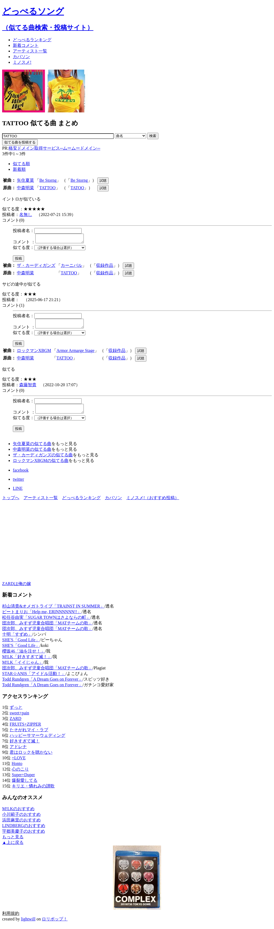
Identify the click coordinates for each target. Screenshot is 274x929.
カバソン (21, 56)
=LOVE (19, 762)
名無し (25, 214)
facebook (21, 475)
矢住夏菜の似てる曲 (32, 448)
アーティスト (30, 51)
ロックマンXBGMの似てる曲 (40, 465)
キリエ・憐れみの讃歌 (33, 790)
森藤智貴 (27, 388)
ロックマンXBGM (34, 353)
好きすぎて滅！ (25, 746)
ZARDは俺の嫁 (16, 588)
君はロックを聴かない (31, 757)
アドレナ (18, 751)
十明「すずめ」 (17, 639)
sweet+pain (19, 717)
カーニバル (71, 267)
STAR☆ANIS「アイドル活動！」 (34, 678)
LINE (17, 493)
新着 (26, 45)
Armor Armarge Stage (75, 353)
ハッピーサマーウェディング (37, 740)
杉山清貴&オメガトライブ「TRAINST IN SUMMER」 (53, 611)
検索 (152, 136)
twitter (18, 484)
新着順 (19, 169)
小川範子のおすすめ (21, 819)
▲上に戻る (13, 847)
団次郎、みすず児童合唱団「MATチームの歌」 (47, 627)
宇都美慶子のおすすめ (23, 836)
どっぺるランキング (81, 502)
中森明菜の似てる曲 (32, 454)
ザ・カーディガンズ (36, 267)
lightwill (28, 924)
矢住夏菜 (25, 180)
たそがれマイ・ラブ (29, 734)
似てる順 (21, 163)
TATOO (77, 187)
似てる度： (23, 249)
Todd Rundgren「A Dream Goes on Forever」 (42, 684)
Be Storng (47, 180)
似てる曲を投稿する (20, 142)
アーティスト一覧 (41, 502)
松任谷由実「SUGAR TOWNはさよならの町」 (46, 622)
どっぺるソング (33, 11)
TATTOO (47, 187)
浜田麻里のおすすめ (21, 824)
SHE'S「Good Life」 (21, 644)
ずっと (16, 712)
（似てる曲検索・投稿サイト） (47, 27)
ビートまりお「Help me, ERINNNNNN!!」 (41, 616)
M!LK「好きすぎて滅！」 (27, 661)
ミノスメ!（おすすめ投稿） (152, 502)
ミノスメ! (22, 62)
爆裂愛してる (24, 785)
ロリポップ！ (54, 924)
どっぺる (32, 39)
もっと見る (13, 841)
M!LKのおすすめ (18, 813)
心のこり (20, 774)
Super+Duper (23, 779)
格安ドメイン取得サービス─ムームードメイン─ (54, 148)
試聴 (103, 181)
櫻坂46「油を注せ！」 (23, 656)
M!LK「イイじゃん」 (22, 667)
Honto (17, 768)
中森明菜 (25, 187)
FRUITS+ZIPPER (25, 729)
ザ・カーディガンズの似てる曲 (43, 459)
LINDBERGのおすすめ (23, 830)
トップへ (10, 502)
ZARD (15, 723)
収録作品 (104, 267)
